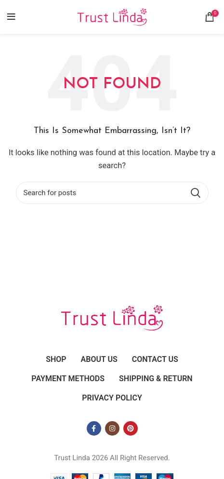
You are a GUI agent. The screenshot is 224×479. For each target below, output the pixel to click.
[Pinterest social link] (130, 428)
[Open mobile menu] (11, 17)
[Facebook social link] (94, 428)
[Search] (112, 193)
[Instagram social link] (112, 428)
